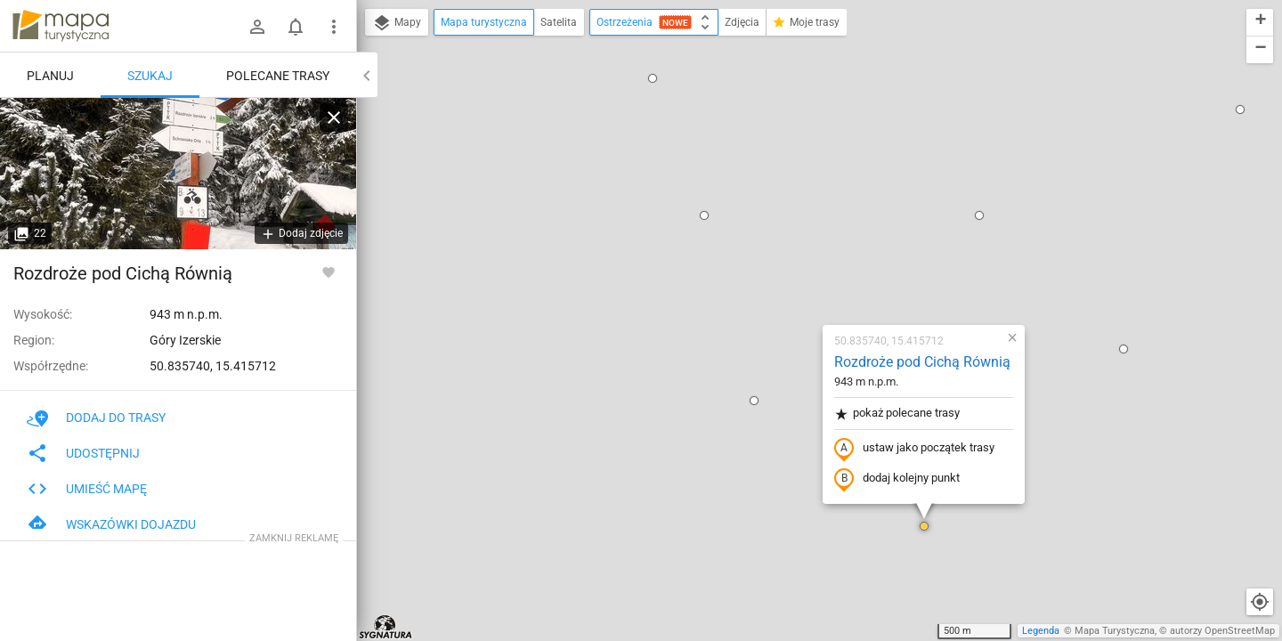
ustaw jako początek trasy (809, 243)
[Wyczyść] (334, 117)
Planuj (50, 76)
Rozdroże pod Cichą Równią (817, 156)
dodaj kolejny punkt (792, 273)
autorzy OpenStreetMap (1222, 631)
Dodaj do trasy (96, 417)
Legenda (1040, 631)
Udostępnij (83, 453)
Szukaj (150, 76)
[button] (649, 195)
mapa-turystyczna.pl (60, 26)
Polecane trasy (277, 76)
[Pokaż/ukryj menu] (334, 26)
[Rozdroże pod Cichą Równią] (178, 173)
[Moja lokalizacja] (1259, 601)
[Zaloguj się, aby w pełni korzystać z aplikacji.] (328, 271)
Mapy (396, 23)
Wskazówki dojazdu (111, 524)
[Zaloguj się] (257, 26)
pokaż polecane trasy (792, 207)
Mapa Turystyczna (1115, 631)
